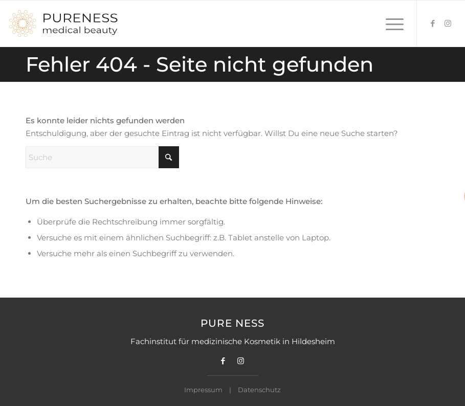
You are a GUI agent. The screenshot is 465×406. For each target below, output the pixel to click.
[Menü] (389, 24)
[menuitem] (389, 24)
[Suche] (102, 157)
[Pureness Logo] (63, 24)
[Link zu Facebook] (432, 23)
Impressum (203, 390)
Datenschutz (259, 390)
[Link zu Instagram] (448, 23)
